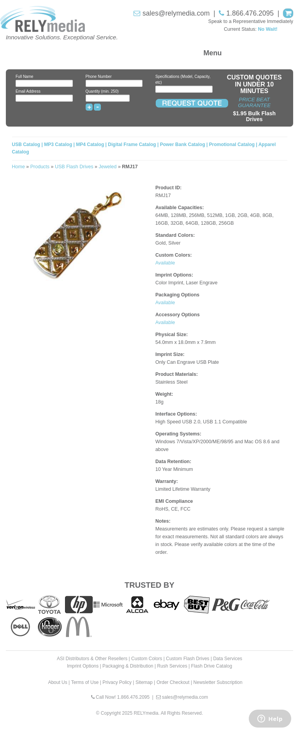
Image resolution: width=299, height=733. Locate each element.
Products (39, 166)
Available (165, 263)
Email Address (28, 91)
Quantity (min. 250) (102, 91)
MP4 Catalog (90, 144)
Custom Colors (146, 658)
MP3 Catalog (58, 144)
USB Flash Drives (74, 166)
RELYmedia (146, 713)
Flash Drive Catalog (211, 666)
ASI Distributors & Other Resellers (92, 658)
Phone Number (99, 76)
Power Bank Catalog (182, 144)
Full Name (24, 76)
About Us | (59, 682)
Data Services (227, 658)
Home (18, 166)
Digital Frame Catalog (132, 144)
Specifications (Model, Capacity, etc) (183, 79)
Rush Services (172, 666)
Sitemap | (145, 682)
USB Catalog (27, 144)
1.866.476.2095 (250, 13)
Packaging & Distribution (127, 666)
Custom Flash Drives (187, 658)
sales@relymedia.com (175, 13)
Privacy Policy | (118, 682)
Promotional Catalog (232, 144)
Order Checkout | (174, 682)
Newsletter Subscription (218, 682)
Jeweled (108, 166)
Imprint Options (82, 666)
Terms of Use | (86, 682)
